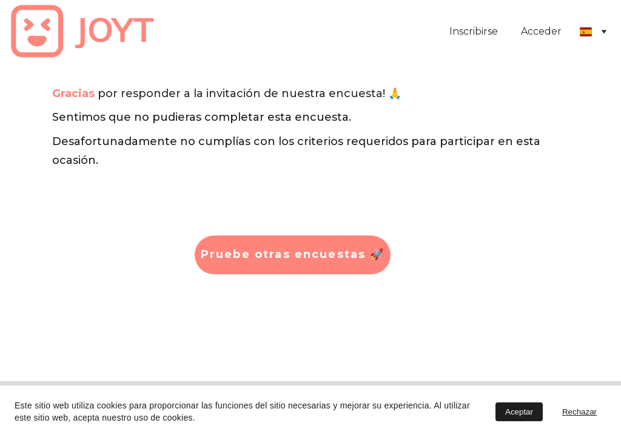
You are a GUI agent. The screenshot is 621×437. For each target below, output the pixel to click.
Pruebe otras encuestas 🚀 (293, 254)
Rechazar (579, 411)
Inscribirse (473, 31)
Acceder (541, 31)
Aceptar (519, 411)
